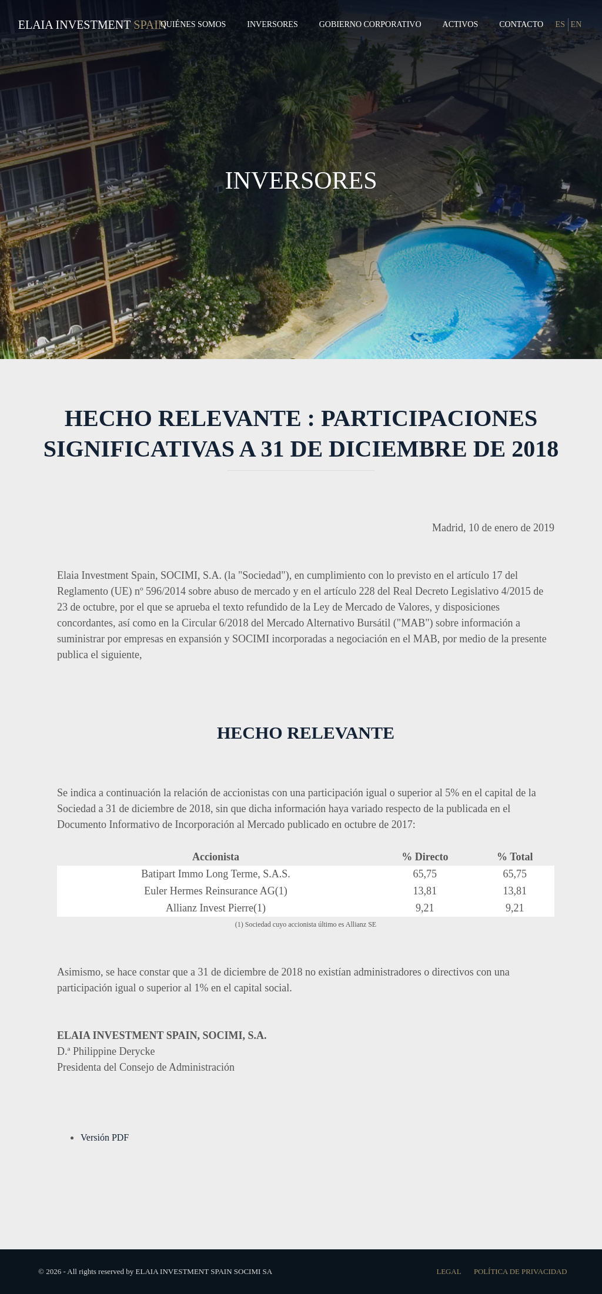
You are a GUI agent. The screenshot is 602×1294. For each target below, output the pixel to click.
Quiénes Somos (193, 24)
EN (576, 24)
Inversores (272, 24)
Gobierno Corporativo (370, 24)
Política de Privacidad (519, 1271)
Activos (461, 24)
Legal (447, 1271)
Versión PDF (105, 1137)
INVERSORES (301, 180)
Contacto (521, 24)
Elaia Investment (74, 24)
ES (560, 24)
